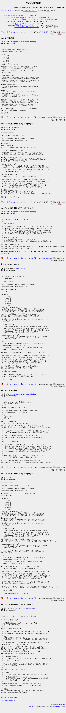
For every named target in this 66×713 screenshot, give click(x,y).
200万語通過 (11, 15)
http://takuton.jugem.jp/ (15, 132)
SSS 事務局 (62, 709)
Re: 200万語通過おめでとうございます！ (23, 17)
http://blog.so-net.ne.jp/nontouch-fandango (24, 41)
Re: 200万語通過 (18, 21)
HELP (7, 10)
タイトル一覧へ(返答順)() (9, 702)
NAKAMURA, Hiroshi (58, 711)
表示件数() (42, 10)
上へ (3, 123)
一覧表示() (18, 10)
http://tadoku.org (20, 273)
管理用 (3, 10)
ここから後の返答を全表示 (43, 32)
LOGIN (11, 10)
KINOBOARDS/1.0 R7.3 (31, 711)
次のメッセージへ (26, 32)
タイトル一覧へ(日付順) (8, 705)
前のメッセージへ (13, 32)
